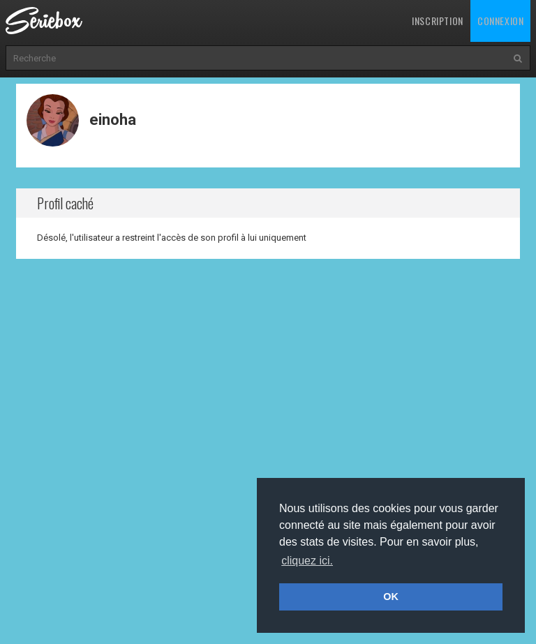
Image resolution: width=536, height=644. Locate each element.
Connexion (500, 20)
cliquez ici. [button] (307, 561)
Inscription (437, 20)
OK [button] (391, 596)
